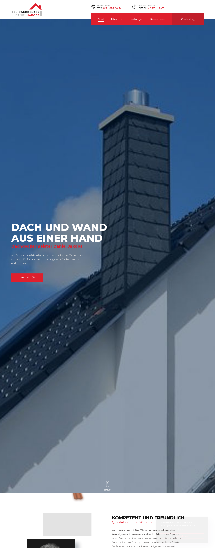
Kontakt (27, 277)
